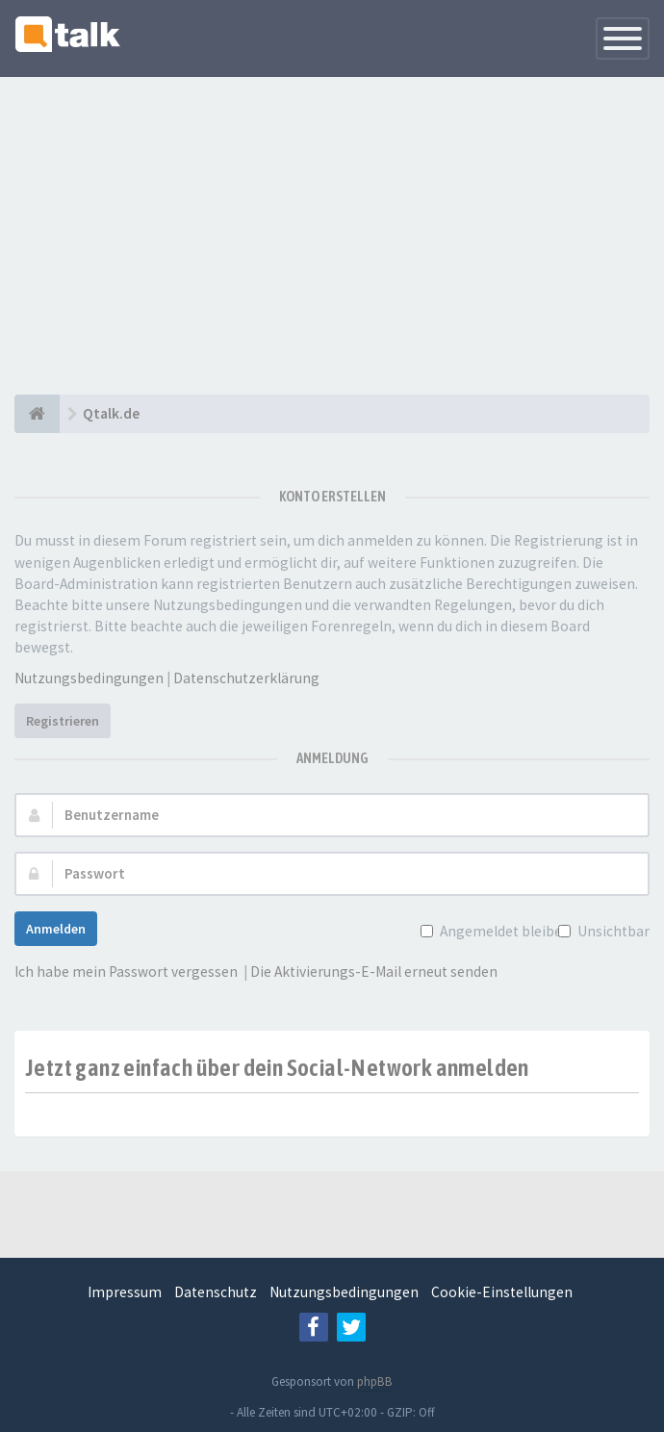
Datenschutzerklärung (246, 678)
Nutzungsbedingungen (89, 678)
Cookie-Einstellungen (502, 1292)
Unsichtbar (612, 931)
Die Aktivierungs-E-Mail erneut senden (374, 971)
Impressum (125, 1292)
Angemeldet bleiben (503, 931)
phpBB (375, 1381)
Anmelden (56, 928)
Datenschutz (215, 1292)
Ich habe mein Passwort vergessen (126, 971)
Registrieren (62, 720)
